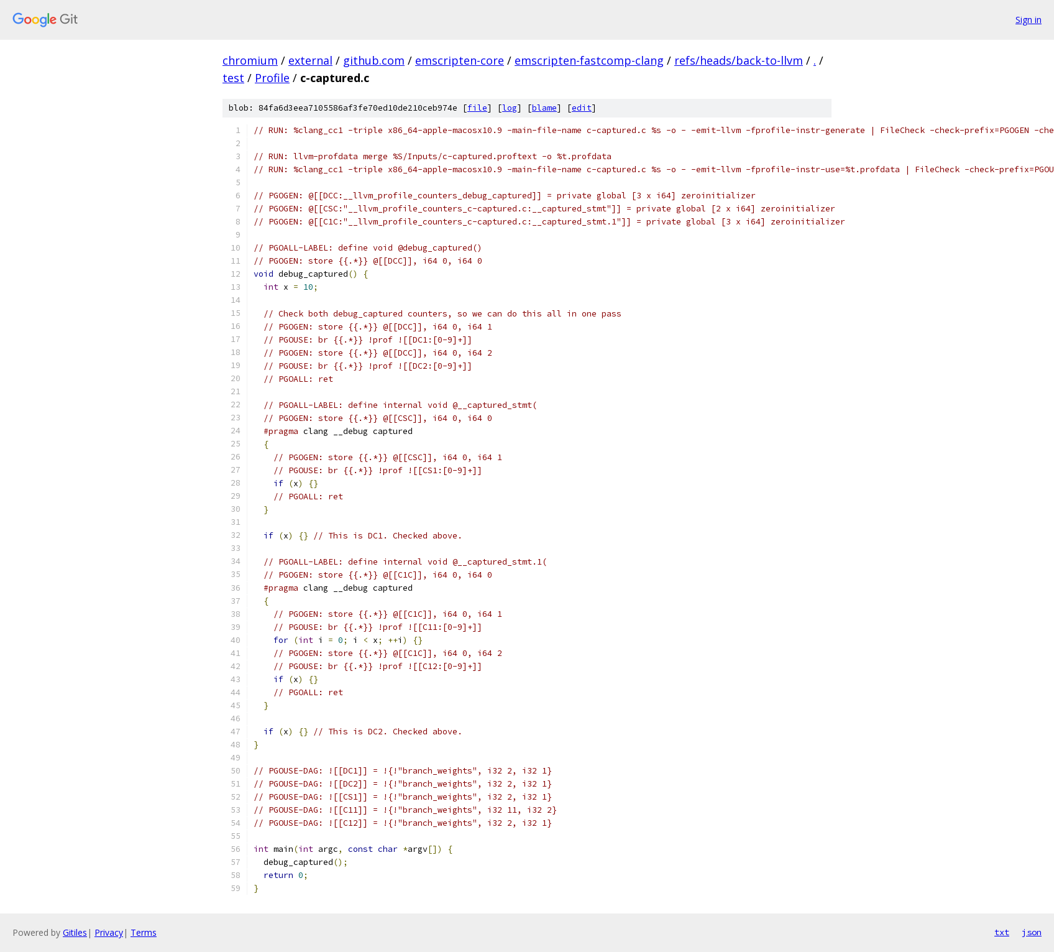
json (1032, 932)
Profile (272, 77)
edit (582, 108)
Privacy (108, 932)
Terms (144, 932)
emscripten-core (459, 60)
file (477, 108)
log (509, 108)
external (310, 60)
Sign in (1028, 19)
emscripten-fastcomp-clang (589, 60)
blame (544, 108)
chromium (250, 60)
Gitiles (75, 932)
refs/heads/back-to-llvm (738, 60)
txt (1001, 932)
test (233, 77)
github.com (374, 60)
